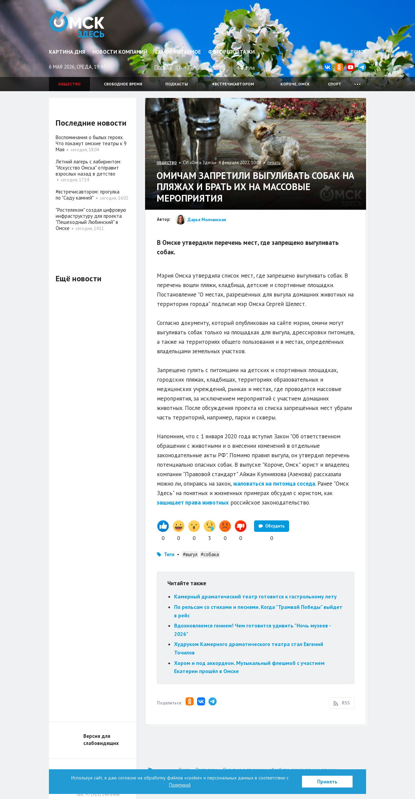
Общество (69, 83)
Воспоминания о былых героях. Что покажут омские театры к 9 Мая (91, 143)
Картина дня (67, 51)
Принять (327, 781)
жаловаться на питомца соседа (274, 483)
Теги (169, 554)
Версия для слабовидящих (101, 739)
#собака (210, 554)
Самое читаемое (178, 51)
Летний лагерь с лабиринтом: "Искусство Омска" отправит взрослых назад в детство (88, 167)
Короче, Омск (295, 83)
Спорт (334, 83)
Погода (163, 66)
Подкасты (176, 83)
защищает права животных (193, 502)
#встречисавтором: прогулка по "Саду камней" (87, 194)
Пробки (216, 66)
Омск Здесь (77, 24)
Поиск (354, 52)
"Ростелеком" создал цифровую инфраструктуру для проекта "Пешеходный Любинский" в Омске (91, 219)
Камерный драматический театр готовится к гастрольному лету (255, 596)
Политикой (180, 785)
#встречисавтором (233, 83)
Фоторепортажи (231, 51)
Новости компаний (119, 51)
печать (273, 162)
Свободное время (123, 83)
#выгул (190, 554)
